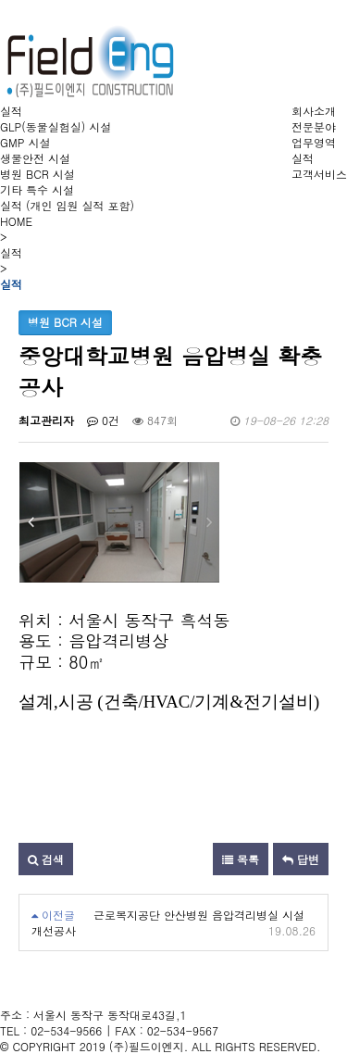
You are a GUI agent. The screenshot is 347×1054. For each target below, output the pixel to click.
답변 (300, 859)
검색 (46, 859)
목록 (240, 859)
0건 (103, 420)
